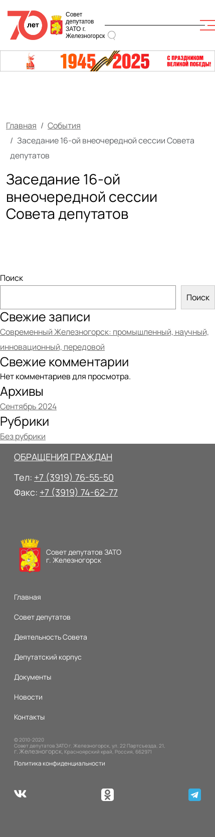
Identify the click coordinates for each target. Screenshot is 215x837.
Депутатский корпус (48, 657)
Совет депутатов (42, 617)
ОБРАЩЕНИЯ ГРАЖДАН (63, 457)
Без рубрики (23, 436)
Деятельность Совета (50, 637)
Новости (28, 697)
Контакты (29, 717)
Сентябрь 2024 (28, 406)
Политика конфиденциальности (59, 763)
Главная (21, 125)
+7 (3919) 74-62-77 (79, 492)
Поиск (11, 277)
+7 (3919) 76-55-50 (74, 477)
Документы (32, 677)
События (64, 125)
